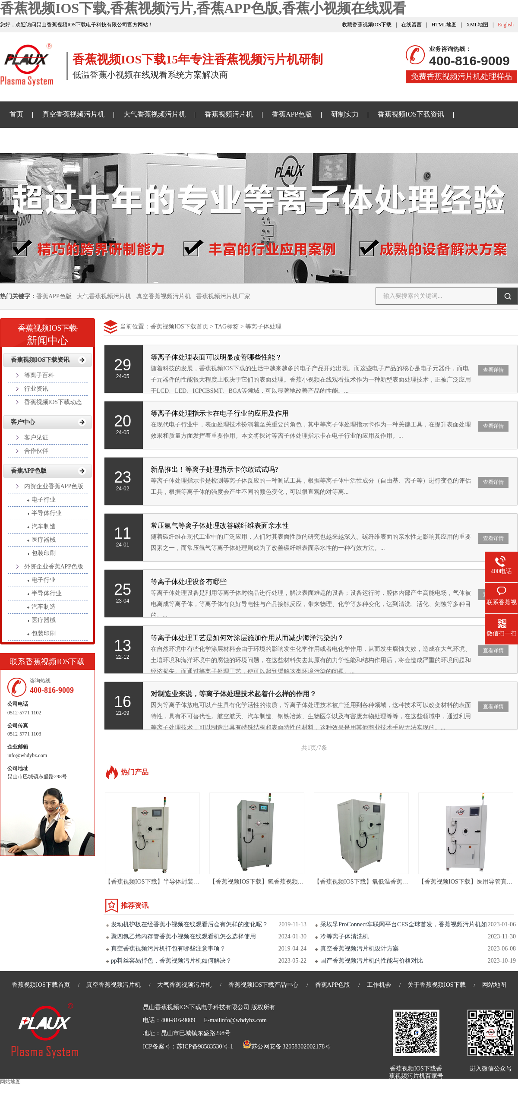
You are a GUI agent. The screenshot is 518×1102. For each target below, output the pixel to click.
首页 (16, 114)
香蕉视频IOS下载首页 (179, 326)
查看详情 (493, 370)
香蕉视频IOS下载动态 (53, 402)
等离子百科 (39, 375)
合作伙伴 (36, 451)
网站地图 (494, 985)
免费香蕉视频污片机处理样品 (461, 76)
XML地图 (477, 25)
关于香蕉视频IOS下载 (137, 140)
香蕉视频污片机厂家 (223, 296)
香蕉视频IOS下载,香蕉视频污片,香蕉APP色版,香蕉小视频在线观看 (203, 8)
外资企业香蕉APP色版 (54, 566)
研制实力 (345, 114)
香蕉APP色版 (292, 114)
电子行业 (44, 499)
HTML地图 (444, 25)
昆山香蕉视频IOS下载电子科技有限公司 (196, 1007)
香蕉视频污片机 (229, 114)
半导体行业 (47, 513)
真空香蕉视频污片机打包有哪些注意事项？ (168, 948)
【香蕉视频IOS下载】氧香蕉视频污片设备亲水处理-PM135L (289, 881)
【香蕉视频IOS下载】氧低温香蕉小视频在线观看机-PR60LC (394, 881)
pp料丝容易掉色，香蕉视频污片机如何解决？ (171, 960)
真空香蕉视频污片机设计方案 (359, 948)
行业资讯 (36, 388)
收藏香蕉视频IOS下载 (367, 25)
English (506, 25)
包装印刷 (44, 553)
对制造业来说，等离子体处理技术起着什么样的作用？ (233, 694)
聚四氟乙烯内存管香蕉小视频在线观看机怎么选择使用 (183, 936)
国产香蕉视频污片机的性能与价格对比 (371, 960)
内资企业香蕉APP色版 (54, 486)
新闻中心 (47, 332)
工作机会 (379, 985)
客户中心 (23, 422)
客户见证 (36, 437)
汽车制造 (44, 526)
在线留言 (411, 25)
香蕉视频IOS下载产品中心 (263, 985)
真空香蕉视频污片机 (73, 114)
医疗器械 (44, 540)
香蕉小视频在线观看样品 (47, 140)
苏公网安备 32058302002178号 (287, 1046)
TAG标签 (227, 326)
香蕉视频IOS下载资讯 (411, 114)
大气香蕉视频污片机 (154, 114)
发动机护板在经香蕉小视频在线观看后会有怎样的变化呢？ (189, 924)
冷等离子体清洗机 (344, 936)
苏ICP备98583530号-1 (205, 1046)
